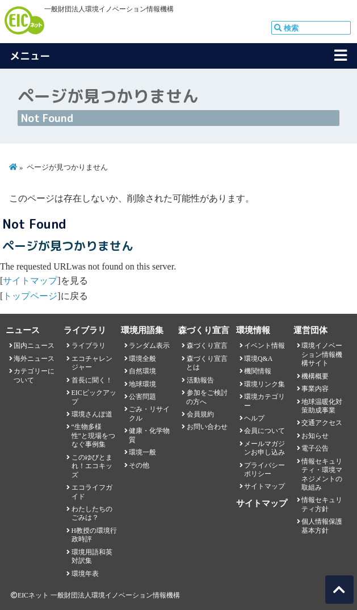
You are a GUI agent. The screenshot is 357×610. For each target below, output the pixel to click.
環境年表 (85, 574)
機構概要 (315, 376)
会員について (264, 431)
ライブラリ (89, 346)
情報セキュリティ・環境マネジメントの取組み (321, 474)
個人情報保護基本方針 (321, 526)
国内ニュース (34, 346)
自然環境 (142, 371)
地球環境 (142, 384)
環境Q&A (258, 359)
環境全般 (142, 359)
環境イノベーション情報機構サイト (321, 354)
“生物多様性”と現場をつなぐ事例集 (93, 435)
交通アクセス (321, 423)
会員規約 (200, 414)
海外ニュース (34, 359)
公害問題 (142, 397)
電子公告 (315, 448)
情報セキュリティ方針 (321, 504)
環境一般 (142, 452)
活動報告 (200, 380)
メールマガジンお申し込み (264, 448)
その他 (139, 465)
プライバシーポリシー (264, 469)
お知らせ (315, 436)
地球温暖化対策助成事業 (321, 406)
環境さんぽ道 (92, 414)
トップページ (30, 296)
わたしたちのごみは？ (92, 513)
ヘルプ (254, 418)
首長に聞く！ (92, 380)
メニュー (30, 56)
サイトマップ (30, 280)
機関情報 (257, 371)
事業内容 (315, 389)
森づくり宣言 (207, 346)
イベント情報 (264, 346)
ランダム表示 (149, 346)
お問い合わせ (207, 427)
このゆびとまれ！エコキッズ (92, 466)
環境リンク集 (264, 384)
